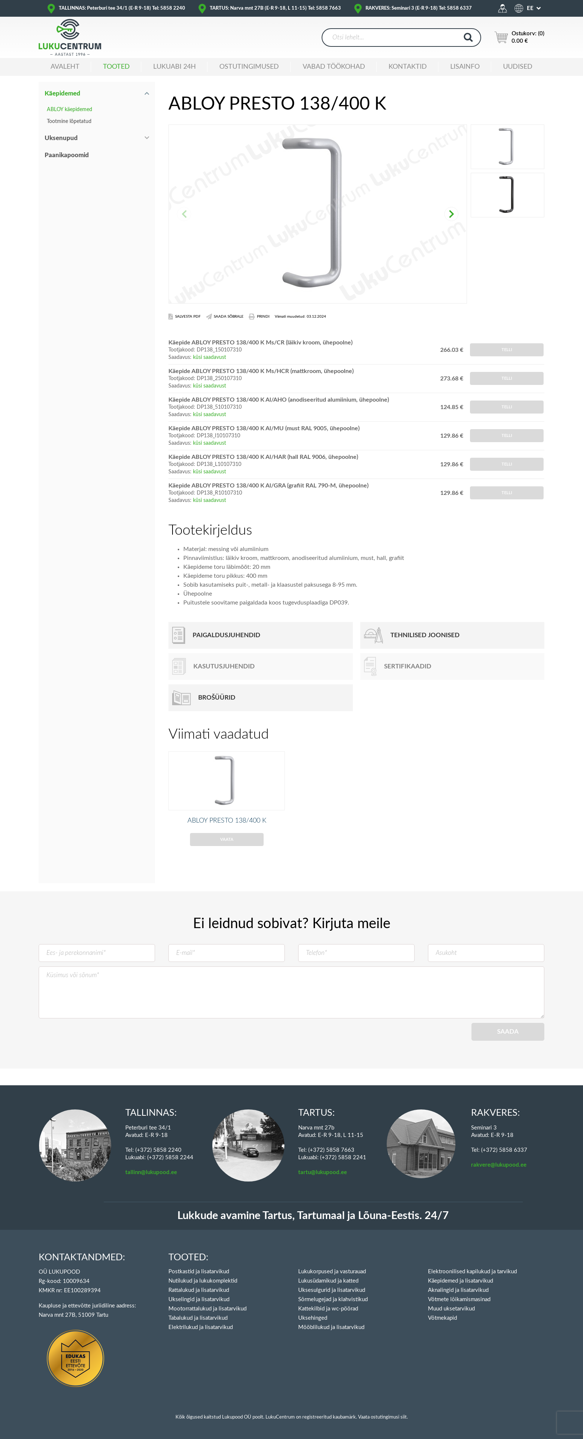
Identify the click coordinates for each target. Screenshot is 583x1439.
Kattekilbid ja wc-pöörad (328, 1309)
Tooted (116, 67)
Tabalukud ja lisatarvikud (198, 1318)
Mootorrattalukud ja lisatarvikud (207, 1309)
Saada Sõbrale (225, 317)
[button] (451, 214)
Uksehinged (312, 1318)
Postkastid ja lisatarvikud (198, 1271)
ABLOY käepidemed (69, 109)
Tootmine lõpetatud (69, 121)
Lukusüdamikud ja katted (328, 1281)
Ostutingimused (249, 67)
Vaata (226, 850)
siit (403, 1417)
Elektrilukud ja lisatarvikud (200, 1327)
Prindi (259, 317)
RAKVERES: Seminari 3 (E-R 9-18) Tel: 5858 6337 (418, 8)
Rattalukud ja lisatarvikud (198, 1290)
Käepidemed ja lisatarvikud (460, 1281)
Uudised (517, 67)
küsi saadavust (209, 357)
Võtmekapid (442, 1318)
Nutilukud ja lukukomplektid (202, 1281)
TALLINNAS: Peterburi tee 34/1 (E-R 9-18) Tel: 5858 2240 (122, 8)
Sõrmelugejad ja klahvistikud (333, 1299)
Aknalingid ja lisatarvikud (458, 1290)
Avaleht (65, 67)
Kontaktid (408, 67)
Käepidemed (62, 93)
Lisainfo (465, 67)
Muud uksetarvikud (451, 1309)
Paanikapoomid (67, 155)
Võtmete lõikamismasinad (459, 1299)
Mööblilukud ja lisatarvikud (331, 1327)
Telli (507, 350)
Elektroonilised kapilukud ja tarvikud (472, 1271)
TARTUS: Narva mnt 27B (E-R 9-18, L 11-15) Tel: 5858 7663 (275, 8)
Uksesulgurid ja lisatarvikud (331, 1290)
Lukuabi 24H (174, 67)
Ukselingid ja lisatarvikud (198, 1299)
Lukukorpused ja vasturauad (332, 1271)
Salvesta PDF (184, 317)
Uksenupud (61, 138)
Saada (508, 1042)
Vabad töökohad (334, 67)
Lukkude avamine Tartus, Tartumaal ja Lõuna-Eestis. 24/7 (313, 1215)
